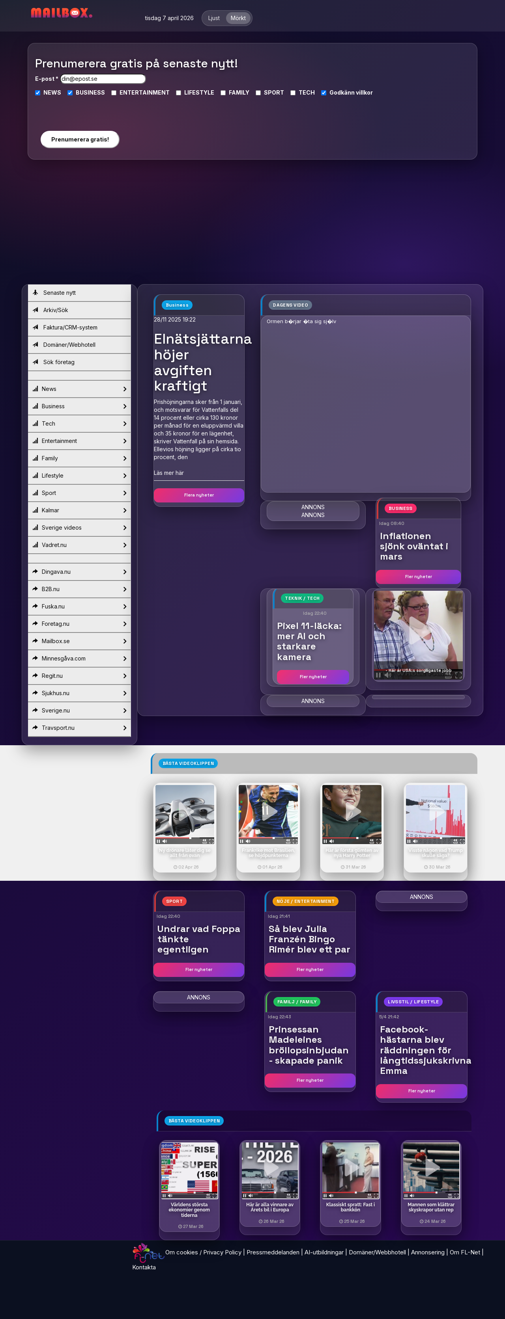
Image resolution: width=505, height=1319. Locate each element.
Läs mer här (169, 472)
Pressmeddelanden (273, 1252)
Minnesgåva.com (79, 658)
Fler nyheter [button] (418, 576)
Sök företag (53, 362)
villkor (364, 92)
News (79, 389)
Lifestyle (79, 476)
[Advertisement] (252, 225)
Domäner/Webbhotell (377, 1252)
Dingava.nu (79, 572)
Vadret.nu (79, 545)
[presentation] (80, 110)
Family (79, 458)
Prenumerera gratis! (80, 139)
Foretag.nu (79, 624)
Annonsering (428, 1252)
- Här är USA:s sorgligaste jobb (418, 670)
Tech (79, 424)
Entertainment (79, 441)
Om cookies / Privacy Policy (203, 1252)
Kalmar (79, 510)
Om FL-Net (465, 1252)
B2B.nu (79, 589)
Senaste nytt (54, 292)
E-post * (46, 78)
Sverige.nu (79, 710)
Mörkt (238, 18)
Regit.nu (79, 676)
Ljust (214, 18)
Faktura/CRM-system (64, 327)
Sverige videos (79, 528)
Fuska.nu (79, 606)
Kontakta (144, 1267)
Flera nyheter (199, 495)
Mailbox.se (79, 641)
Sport (79, 493)
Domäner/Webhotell (63, 344)
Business (79, 406)
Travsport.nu (79, 728)
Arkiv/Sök (50, 310)
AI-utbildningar (324, 1252)
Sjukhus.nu (79, 693)
